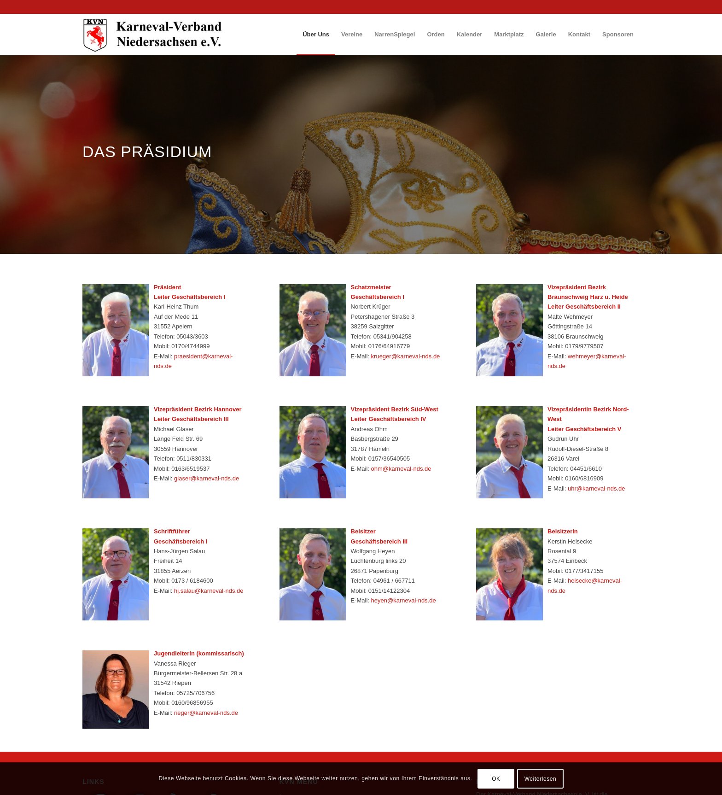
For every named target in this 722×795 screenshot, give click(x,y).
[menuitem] (316, 34)
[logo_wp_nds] (153, 34)
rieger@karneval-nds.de (206, 712)
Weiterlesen (540, 779)
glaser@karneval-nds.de (206, 478)
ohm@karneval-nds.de (401, 468)
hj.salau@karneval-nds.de (209, 590)
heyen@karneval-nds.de (403, 600)
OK (496, 779)
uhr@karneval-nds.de (596, 488)
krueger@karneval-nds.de (405, 356)
